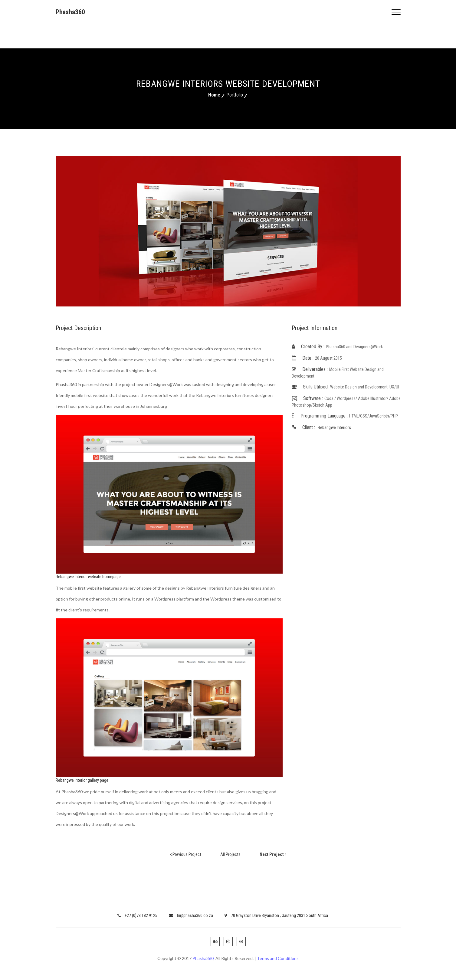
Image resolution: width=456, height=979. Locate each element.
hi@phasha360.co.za (191, 915)
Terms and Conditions (278, 958)
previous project (185, 854)
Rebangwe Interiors (334, 427)
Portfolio (234, 95)
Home (214, 95)
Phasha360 (70, 12)
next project (273, 854)
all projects (230, 854)
